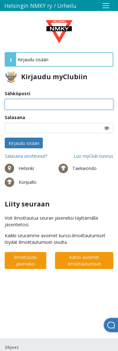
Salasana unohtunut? (26, 156)
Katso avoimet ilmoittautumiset (84, 260)
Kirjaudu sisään (23, 143)
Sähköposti (17, 93)
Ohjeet (12, 347)
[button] (107, 128)
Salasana (15, 117)
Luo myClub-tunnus (93, 156)
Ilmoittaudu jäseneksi (25, 260)
